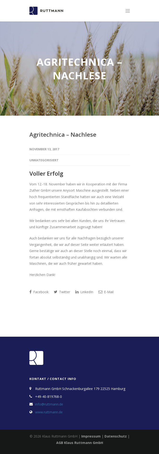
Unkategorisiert (44, 160)
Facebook (39, 292)
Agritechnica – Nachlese (62, 134)
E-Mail (106, 292)
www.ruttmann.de (49, 412)
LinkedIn (84, 292)
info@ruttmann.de (49, 404)
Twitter (62, 292)
